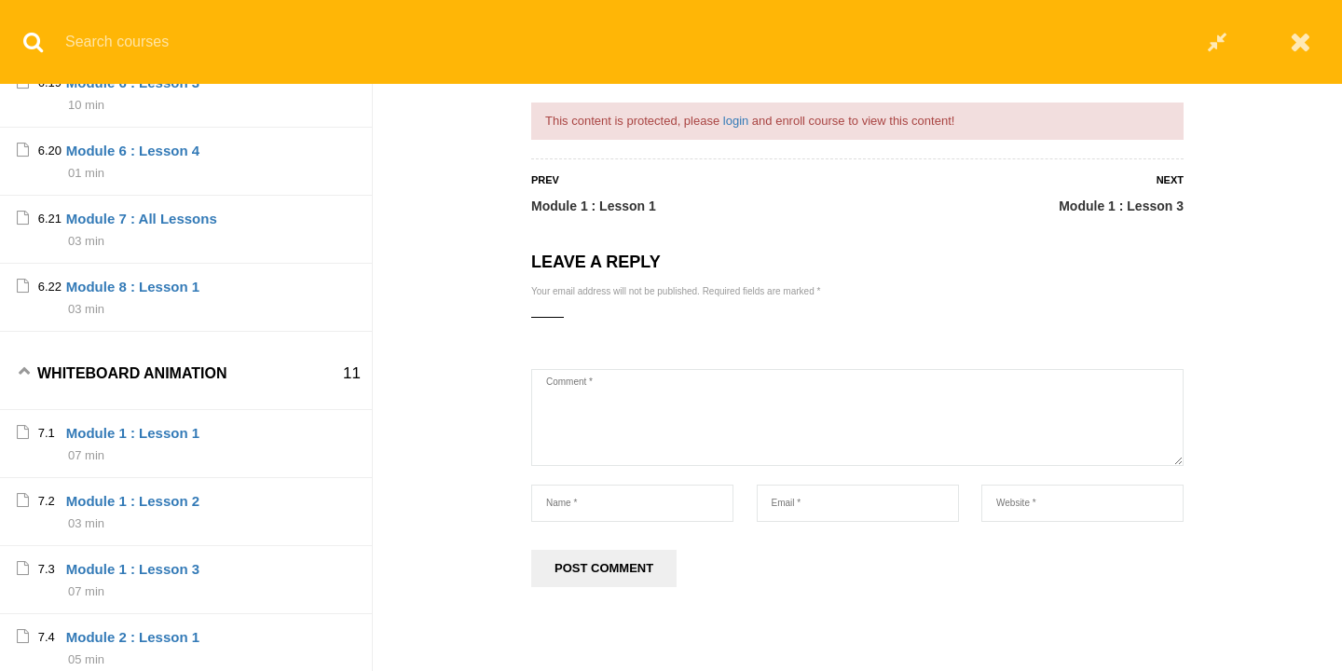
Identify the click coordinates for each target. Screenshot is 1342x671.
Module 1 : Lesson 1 (593, 206)
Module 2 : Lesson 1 (132, 312)
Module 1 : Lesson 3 (1121, 206)
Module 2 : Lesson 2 (132, 380)
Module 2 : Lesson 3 (132, 448)
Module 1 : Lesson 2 (132, 108)
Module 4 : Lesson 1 (132, 652)
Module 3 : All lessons (139, 584)
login (735, 121)
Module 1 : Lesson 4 (132, 244)
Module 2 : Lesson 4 (132, 516)
